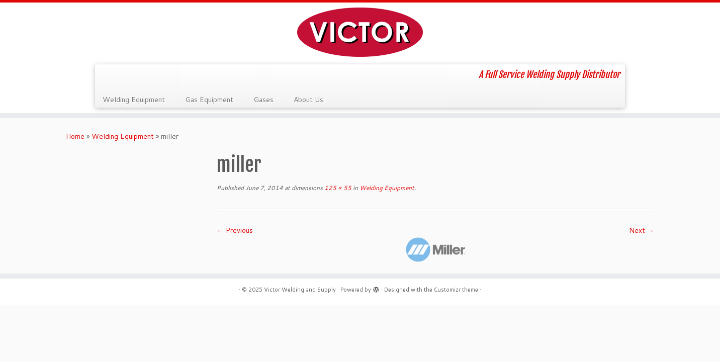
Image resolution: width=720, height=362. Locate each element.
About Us (308, 100)
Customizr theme (456, 290)
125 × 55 (337, 188)
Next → (641, 230)
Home (75, 136)
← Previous (235, 230)
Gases (263, 100)
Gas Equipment (209, 100)
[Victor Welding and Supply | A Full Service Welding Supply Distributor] (360, 32)
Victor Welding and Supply (300, 290)
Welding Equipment (134, 100)
